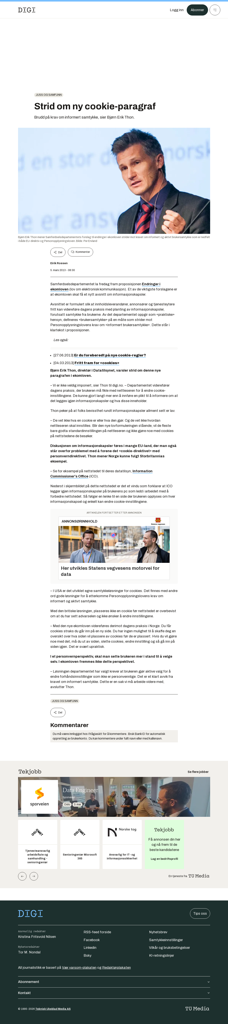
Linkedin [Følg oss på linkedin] (90, 948)
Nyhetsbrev (158, 932)
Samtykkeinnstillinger (166, 940)
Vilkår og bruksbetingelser (169, 948)
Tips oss (200, 913)
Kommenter (80, 252)
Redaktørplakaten (116, 968)
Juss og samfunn (49, 94)
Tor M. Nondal (29, 952)
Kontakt (114, 993)
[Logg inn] (177, 10)
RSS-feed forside (97, 932)
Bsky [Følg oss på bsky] (87, 955)
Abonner (197, 10)
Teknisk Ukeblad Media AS (53, 1009)
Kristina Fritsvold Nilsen (37, 937)
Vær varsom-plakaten (79, 968)
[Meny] (215, 10)
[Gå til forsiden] (26, 10)
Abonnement (114, 982)
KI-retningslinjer (161, 955)
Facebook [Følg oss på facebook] (92, 940)
